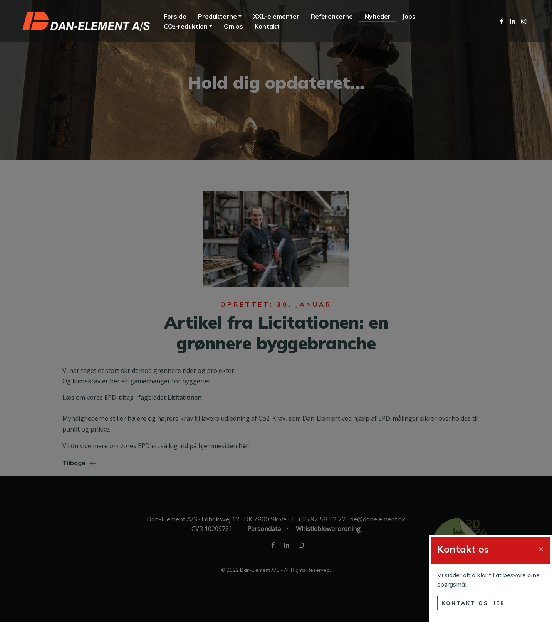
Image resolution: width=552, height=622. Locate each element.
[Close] (541, 548)
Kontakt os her (473, 603)
